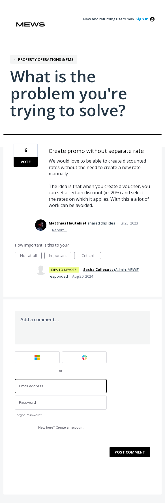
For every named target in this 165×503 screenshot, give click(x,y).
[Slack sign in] (84, 357)
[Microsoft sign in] (37, 357)
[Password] (61, 403)
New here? (60, 428)
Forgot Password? (28, 415)
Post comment (130, 452)
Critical (91, 256)
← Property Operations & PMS (44, 59)
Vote (26, 161)
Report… (59, 229)
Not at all (31, 256)
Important (60, 256)
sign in (142, 18)
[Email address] (61, 386)
